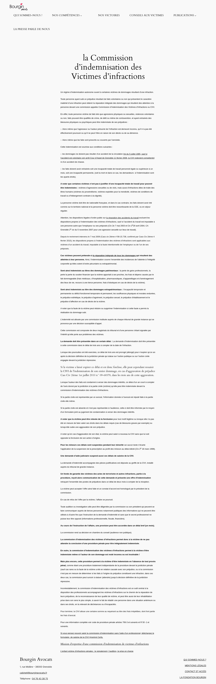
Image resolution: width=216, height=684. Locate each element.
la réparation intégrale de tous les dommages (114, 255)
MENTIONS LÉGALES (195, 665)
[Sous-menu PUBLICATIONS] (195, 15)
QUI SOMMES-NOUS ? (195, 659)
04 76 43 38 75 (40, 678)
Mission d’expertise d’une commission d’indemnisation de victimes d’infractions (105, 644)
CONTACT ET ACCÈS (195, 671)
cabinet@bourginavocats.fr (33, 672)
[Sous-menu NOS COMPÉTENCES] (81, 15)
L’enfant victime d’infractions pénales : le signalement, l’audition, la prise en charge (97, 651)
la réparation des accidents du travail (122, 218)
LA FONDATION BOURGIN (193, 677)
